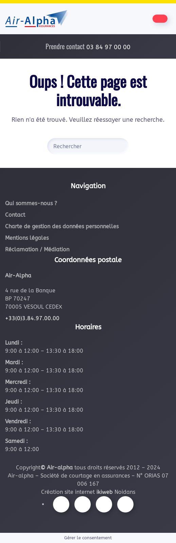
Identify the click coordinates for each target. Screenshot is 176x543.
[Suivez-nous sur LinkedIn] (125, 504)
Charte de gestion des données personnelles (62, 226)
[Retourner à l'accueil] (37, 18)
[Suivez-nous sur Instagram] (82, 504)
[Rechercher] (88, 146)
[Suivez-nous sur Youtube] (104, 504)
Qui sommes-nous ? (31, 203)
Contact (15, 215)
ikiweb (104, 492)
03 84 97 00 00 (108, 47)
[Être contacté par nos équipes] (160, 19)
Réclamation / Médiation (37, 249)
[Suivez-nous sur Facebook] (61, 504)
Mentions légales (27, 238)
